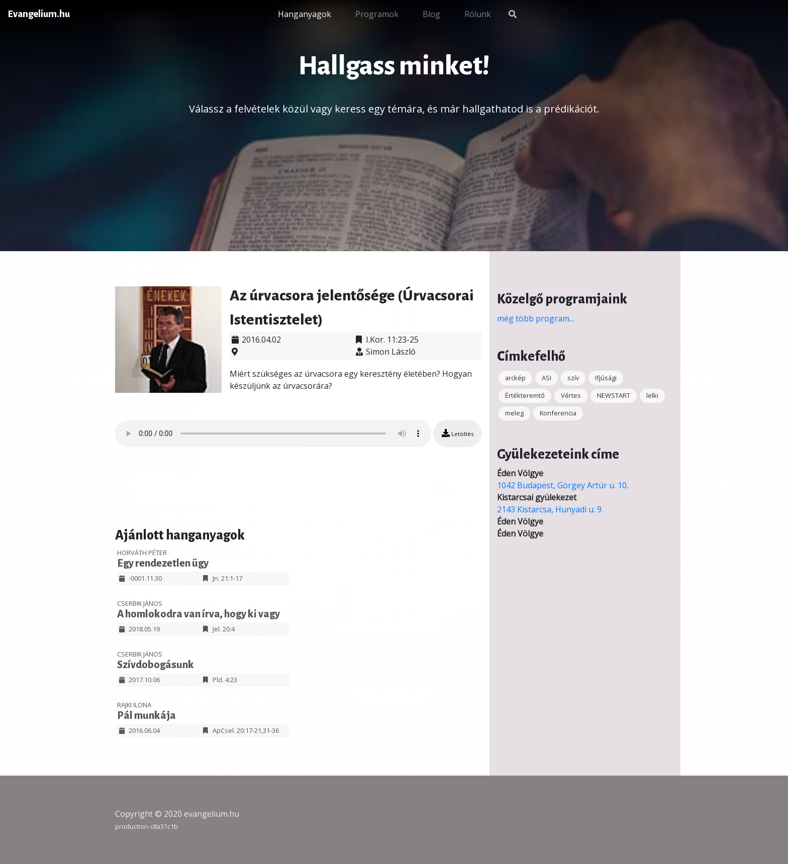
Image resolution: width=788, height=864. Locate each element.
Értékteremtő (525, 395)
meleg (514, 412)
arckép (515, 377)
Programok (377, 14)
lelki (652, 395)
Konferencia (558, 412)
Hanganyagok (304, 14)
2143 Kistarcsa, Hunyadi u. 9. (550, 509)
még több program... (535, 318)
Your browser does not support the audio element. (273, 433)
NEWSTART (613, 395)
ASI (546, 377)
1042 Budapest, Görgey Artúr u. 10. (562, 485)
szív (573, 377)
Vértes (571, 395)
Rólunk (477, 14)
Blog (431, 14)
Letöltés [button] (457, 433)
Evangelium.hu (39, 14)
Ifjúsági (606, 377)
